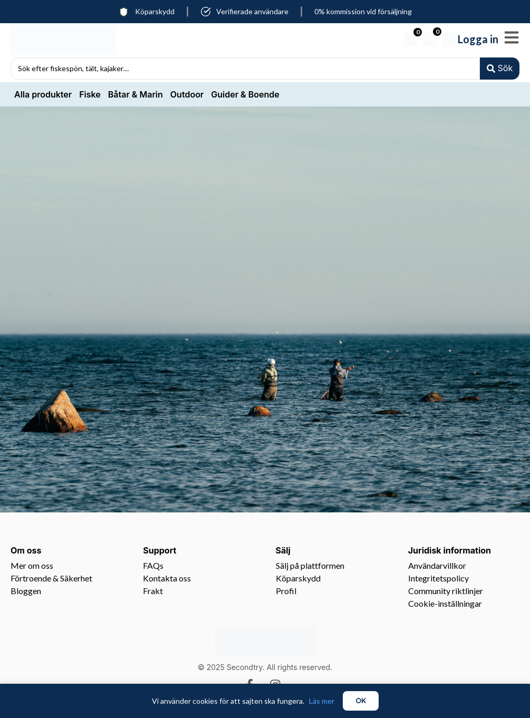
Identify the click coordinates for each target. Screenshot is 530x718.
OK (360, 700)
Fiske (90, 95)
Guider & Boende (245, 95)
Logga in (478, 39)
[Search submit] (498, 69)
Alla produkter (43, 95)
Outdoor (187, 95)
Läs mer (321, 700)
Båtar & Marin (135, 95)
